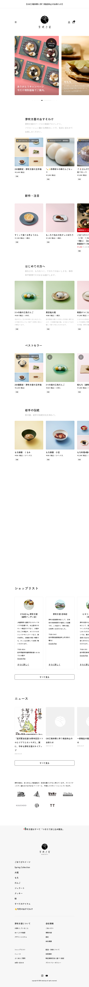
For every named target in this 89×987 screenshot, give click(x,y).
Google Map (21, 658)
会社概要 (49, 941)
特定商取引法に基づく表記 (55, 958)
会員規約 (49, 954)
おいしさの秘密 (20, 932)
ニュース (18, 954)
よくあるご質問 (20, 958)
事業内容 (49, 932)
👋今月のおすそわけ (24, 909)
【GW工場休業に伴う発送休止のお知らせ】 (44, 4)
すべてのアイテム (23, 903)
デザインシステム (21, 937)
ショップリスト (20, 949)
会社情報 (50, 923)
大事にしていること (22, 928)
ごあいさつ (49, 928)
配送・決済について (53, 949)
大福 (17, 872)
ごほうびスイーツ (23, 862)
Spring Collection (22, 867)
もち (17, 877)
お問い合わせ (19, 963)
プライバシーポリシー (53, 963)
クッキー (19, 893)
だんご (18, 882)
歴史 (47, 937)
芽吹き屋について (23, 923)
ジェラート (20, 888)
